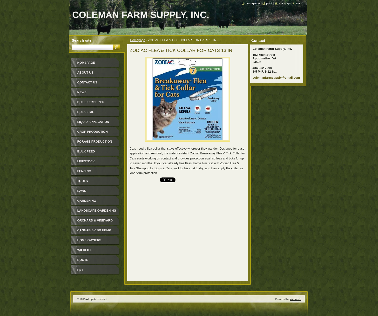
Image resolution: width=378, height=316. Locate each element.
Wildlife (84, 250)
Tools (82, 181)
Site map (284, 3)
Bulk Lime (85, 112)
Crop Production (92, 131)
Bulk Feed (86, 151)
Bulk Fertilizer (91, 102)
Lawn (82, 191)
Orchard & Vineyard (95, 220)
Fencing (84, 171)
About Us (85, 72)
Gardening (86, 200)
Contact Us (87, 82)
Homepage (137, 40)
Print (269, 3)
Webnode (295, 299)
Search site (82, 40)
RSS (298, 3)
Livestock (86, 161)
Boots (82, 260)
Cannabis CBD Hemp (94, 230)
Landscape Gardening (96, 210)
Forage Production (94, 141)
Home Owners (89, 240)
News (82, 92)
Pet (80, 270)
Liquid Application (93, 122)
